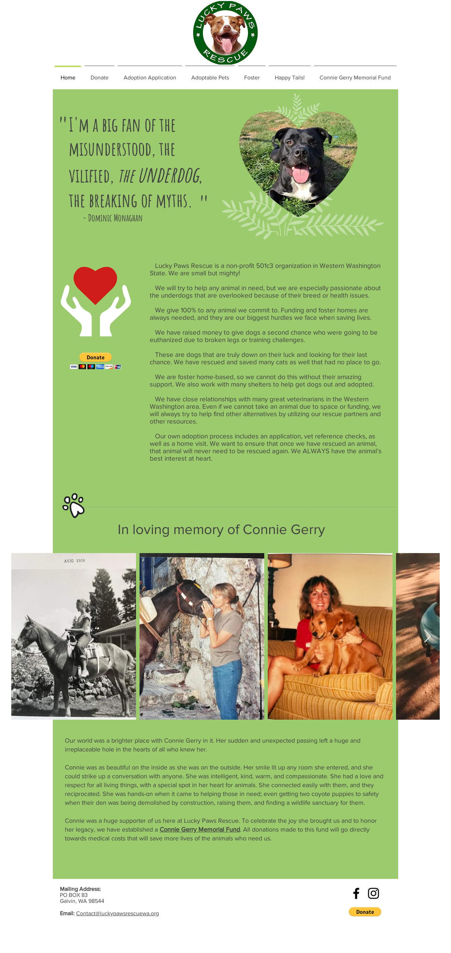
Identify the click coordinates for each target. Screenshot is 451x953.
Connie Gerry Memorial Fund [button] (200, 829)
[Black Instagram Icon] (373, 893)
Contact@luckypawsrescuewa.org (117, 913)
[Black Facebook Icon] (356, 893)
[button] (96, 361)
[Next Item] (428, 636)
